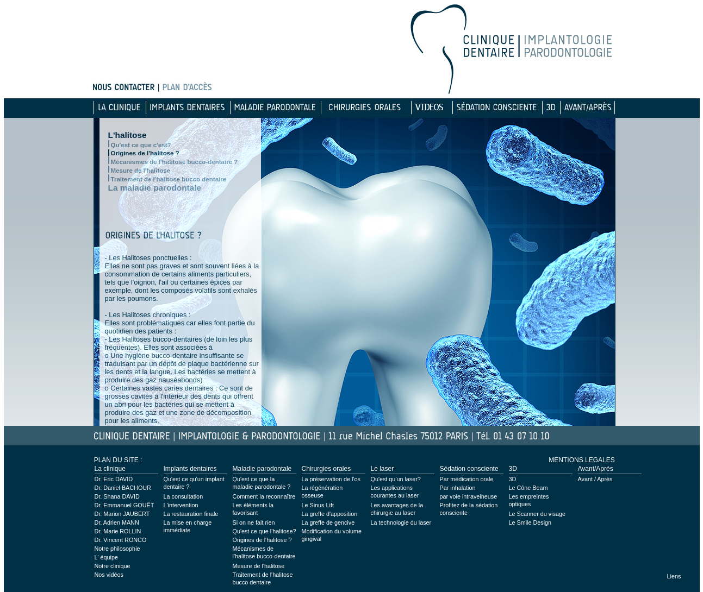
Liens (674, 576)
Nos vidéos (109, 574)
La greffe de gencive (328, 522)
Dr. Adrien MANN (117, 522)
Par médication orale (467, 479)
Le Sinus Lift (318, 505)
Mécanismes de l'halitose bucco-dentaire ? (174, 162)
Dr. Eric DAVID (114, 479)
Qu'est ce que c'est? (141, 145)
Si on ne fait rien (254, 522)
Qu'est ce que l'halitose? (264, 531)
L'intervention (181, 505)
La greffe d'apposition (330, 514)
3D (513, 479)
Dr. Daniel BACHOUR (123, 487)
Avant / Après (595, 479)
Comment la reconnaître (264, 496)
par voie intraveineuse (468, 496)
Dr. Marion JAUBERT (122, 514)
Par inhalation (458, 487)
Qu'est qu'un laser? (396, 479)
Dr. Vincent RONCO (121, 540)
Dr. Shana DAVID (117, 496)
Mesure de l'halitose (141, 170)
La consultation (183, 496)
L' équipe (107, 557)
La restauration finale (191, 514)
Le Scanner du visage (537, 514)
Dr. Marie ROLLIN (118, 531)
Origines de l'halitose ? (145, 153)
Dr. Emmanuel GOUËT (124, 505)
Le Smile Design (530, 522)
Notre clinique (112, 566)
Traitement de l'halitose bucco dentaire (169, 179)
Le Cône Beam (528, 487)
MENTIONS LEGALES (581, 460)
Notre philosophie (117, 548)
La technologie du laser (401, 522)
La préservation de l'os (331, 479)
